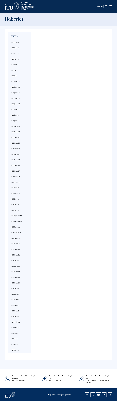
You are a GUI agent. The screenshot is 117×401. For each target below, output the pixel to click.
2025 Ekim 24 (15, 199)
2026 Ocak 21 (15, 154)
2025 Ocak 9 (15, 288)
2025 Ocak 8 (15, 294)
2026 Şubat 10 (15, 109)
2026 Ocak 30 (15, 126)
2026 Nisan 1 (15, 42)
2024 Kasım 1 (15, 344)
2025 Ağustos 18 (16, 216)
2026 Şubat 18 (15, 93)
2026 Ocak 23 (15, 149)
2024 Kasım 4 (15, 339)
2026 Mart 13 (15, 65)
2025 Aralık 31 (15, 177)
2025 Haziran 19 (16, 233)
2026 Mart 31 (15, 48)
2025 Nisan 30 (15, 244)
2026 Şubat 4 (15, 121)
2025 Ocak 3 (15, 311)
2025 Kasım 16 (15, 193)
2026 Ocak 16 (15, 165)
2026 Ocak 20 (15, 160)
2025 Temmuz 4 (16, 227)
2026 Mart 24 (15, 53)
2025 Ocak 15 (15, 266)
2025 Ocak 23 (15, 249)
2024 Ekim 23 (15, 350)
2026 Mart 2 (14, 76)
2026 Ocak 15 (15, 171)
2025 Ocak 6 (15, 305)
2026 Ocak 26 (15, 143)
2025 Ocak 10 (15, 283)
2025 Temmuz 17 (16, 221)
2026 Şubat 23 (15, 87)
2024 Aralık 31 (15, 322)
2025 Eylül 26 (15, 210)
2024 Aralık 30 (15, 328)
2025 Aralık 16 (15, 182)
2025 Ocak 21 (15, 260)
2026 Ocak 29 (15, 132)
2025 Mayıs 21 (15, 238)
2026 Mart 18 (15, 59)
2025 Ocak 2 (15, 316)
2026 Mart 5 (14, 70)
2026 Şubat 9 (15, 115)
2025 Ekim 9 (15, 205)
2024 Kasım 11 (15, 333)
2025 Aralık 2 (15, 188)
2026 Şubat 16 (15, 98)
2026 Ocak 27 (15, 137)
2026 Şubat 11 (15, 104)
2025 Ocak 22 (15, 255)
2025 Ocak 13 (15, 277)
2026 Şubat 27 (15, 81)
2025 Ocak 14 (15, 272)
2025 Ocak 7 (15, 300)
